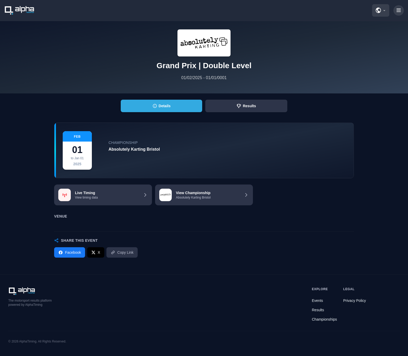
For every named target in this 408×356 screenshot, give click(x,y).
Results (318, 310)
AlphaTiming (27, 341)
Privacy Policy (354, 300)
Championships (324, 319)
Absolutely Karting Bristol (134, 149)
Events (317, 300)
